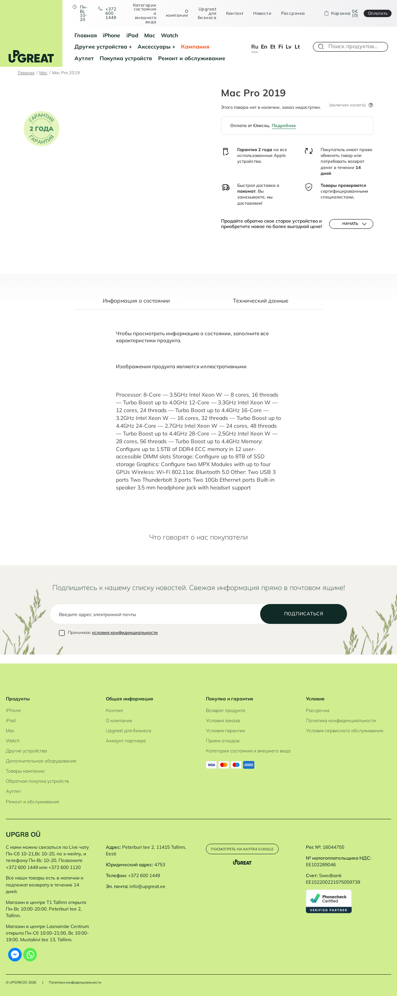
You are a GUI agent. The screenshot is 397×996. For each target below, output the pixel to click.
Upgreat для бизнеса (203, 13)
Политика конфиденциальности (341, 720)
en (264, 46)
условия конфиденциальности (125, 641)
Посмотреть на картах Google (248, 851)
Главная (78, 35)
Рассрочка (289, 13)
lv (289, 46)
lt (297, 46)
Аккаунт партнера (126, 741)
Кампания (125, 46)
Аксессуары (83, 46)
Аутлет (154, 46)
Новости (259, 13)
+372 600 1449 (107, 13)
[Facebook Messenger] (15, 954)
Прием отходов (222, 741)
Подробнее (284, 125)
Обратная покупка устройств (37, 781)
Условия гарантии (225, 730)
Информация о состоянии (136, 310)
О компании (173, 13)
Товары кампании (25, 771)
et (272, 46)
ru (254, 46)
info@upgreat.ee (147, 886)
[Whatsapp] (30, 954)
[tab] (136, 313)
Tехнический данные (260, 310)
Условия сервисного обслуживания (344, 730)
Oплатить (374, 13)
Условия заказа (223, 720)
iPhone (104, 35)
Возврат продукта (225, 710)
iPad (125, 35)
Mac (142, 35)
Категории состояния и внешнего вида (141, 13)
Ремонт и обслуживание (100, 58)
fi (280, 46)
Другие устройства (203, 35)
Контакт (231, 13)
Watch (162, 35)
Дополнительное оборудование (41, 761)
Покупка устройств (196, 46)
